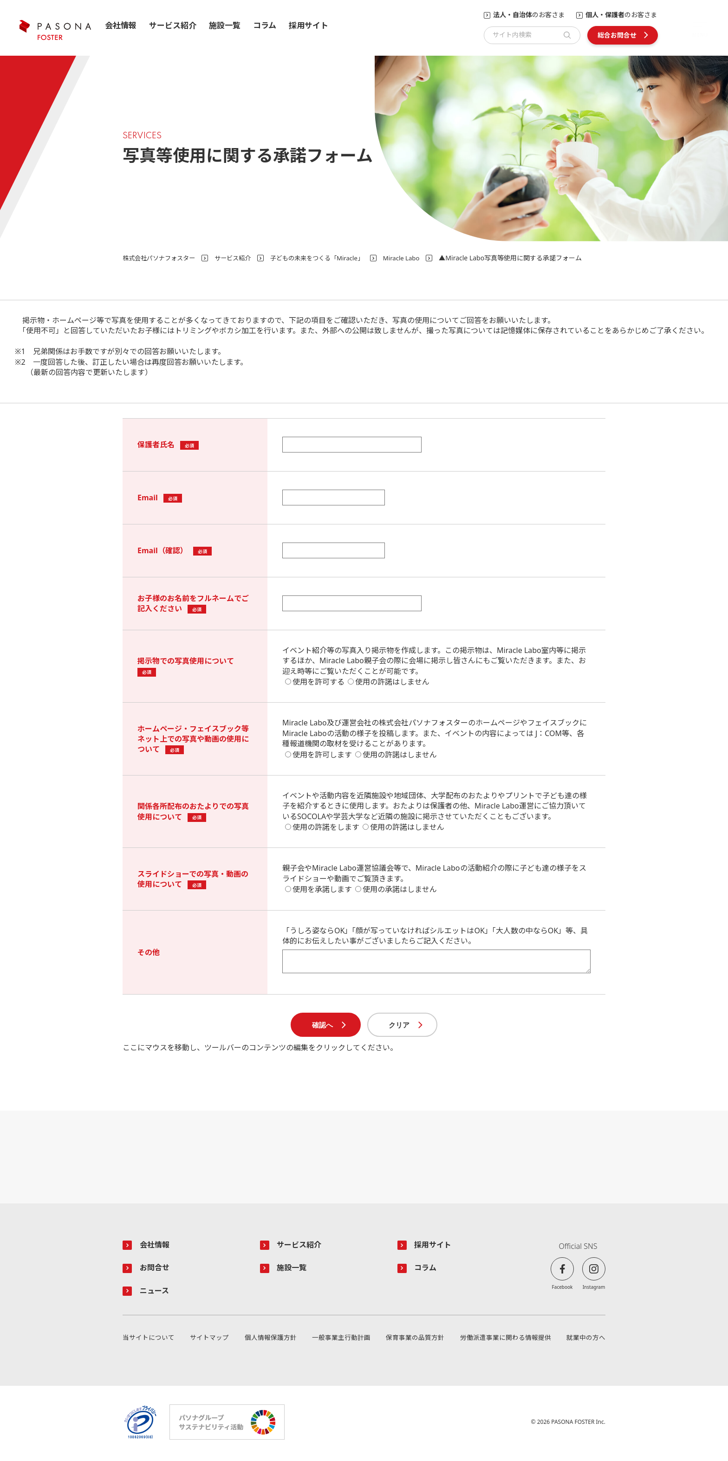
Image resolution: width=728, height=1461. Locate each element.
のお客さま (529, 15)
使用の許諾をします (325, 827)
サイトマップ (209, 1340)
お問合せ (156, 1269)
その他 (148, 952)
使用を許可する (318, 682)
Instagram (594, 1288)
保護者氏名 (156, 445)
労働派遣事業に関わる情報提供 (505, 1340)
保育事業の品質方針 (415, 1340)
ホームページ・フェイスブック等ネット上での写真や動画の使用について (193, 739)
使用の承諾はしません (400, 889)
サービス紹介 (172, 26)
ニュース (155, 1293)
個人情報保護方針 (271, 1340)
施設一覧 (224, 26)
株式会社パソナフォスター (162, 257)
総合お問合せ (617, 35)
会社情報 (120, 26)
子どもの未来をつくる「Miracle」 (329, 257)
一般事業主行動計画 (341, 1340)
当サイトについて (149, 1340)
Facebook (562, 1288)
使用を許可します (322, 755)
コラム (264, 26)
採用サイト (308, 26)
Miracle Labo (417, 257)
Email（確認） (162, 550)
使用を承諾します (322, 889)
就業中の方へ (585, 1340)
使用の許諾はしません (392, 682)
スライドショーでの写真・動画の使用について (192, 879)
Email (147, 497)
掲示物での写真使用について (185, 661)
